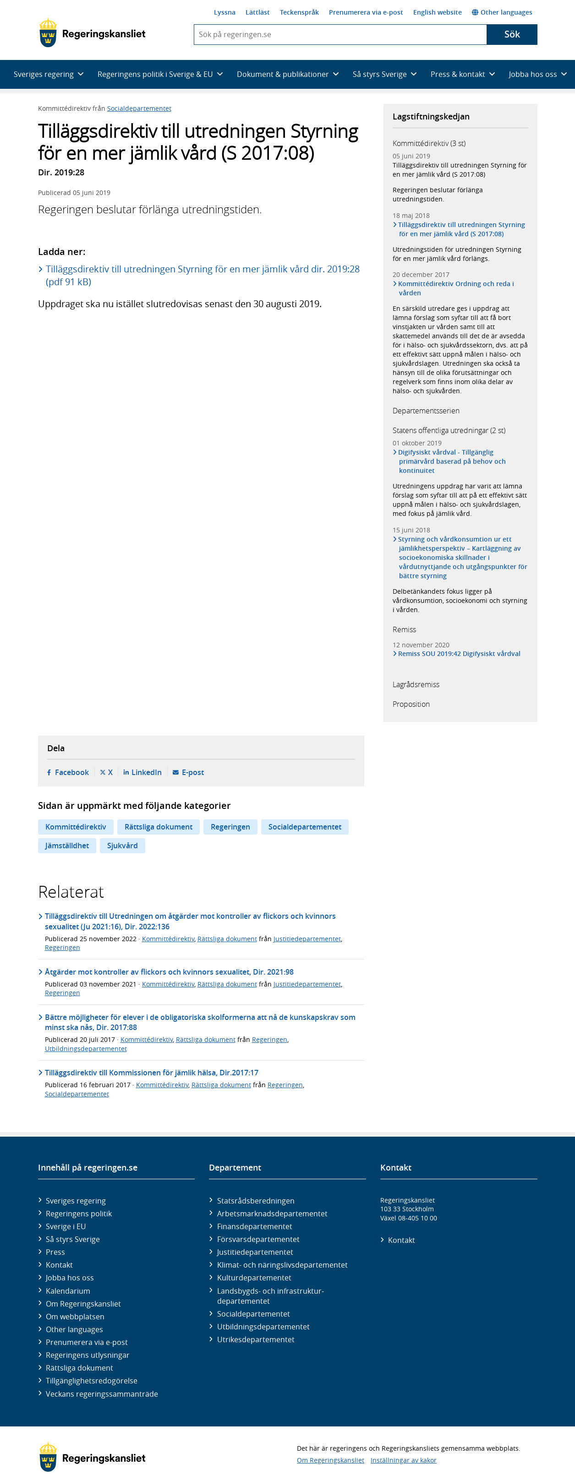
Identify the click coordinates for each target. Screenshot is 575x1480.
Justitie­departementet (255, 1252)
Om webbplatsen (75, 1317)
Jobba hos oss (70, 1278)
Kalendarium (68, 1291)
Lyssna (224, 12)
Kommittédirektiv (75, 827)
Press (55, 1252)
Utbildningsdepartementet (86, 1048)
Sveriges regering (76, 1201)
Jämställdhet (67, 845)
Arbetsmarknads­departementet (272, 1214)
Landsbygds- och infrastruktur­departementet (270, 1296)
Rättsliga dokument (158, 827)
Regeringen (230, 827)
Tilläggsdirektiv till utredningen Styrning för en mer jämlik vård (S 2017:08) (460, 170)
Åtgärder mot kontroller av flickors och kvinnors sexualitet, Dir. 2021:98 (169, 972)
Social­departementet (253, 1314)
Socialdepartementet (139, 108)
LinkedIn (146, 772)
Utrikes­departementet (256, 1339)
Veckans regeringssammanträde (102, 1394)
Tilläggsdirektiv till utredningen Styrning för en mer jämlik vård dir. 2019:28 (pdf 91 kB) (203, 275)
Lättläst (258, 12)
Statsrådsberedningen (256, 1201)
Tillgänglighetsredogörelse (91, 1381)
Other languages (502, 12)
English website (437, 12)
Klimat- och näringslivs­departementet (282, 1265)
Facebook (72, 772)
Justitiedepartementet (307, 938)
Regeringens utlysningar (88, 1355)
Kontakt (59, 1265)
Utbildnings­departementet (263, 1327)
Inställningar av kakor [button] (404, 1460)
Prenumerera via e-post (366, 12)
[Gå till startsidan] (92, 32)
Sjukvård (122, 845)
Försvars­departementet (258, 1239)
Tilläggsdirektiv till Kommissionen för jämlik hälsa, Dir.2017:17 (151, 1073)
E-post (193, 772)
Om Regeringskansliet (83, 1304)
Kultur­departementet (254, 1278)
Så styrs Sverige (73, 1239)
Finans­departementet (254, 1226)
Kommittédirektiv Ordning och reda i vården (457, 288)
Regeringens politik (79, 1214)
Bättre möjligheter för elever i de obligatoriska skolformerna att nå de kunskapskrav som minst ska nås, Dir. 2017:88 (200, 1022)
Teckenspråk (299, 12)
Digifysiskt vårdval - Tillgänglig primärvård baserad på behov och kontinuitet (452, 461)
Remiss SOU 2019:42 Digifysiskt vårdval (460, 654)
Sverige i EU (66, 1226)
